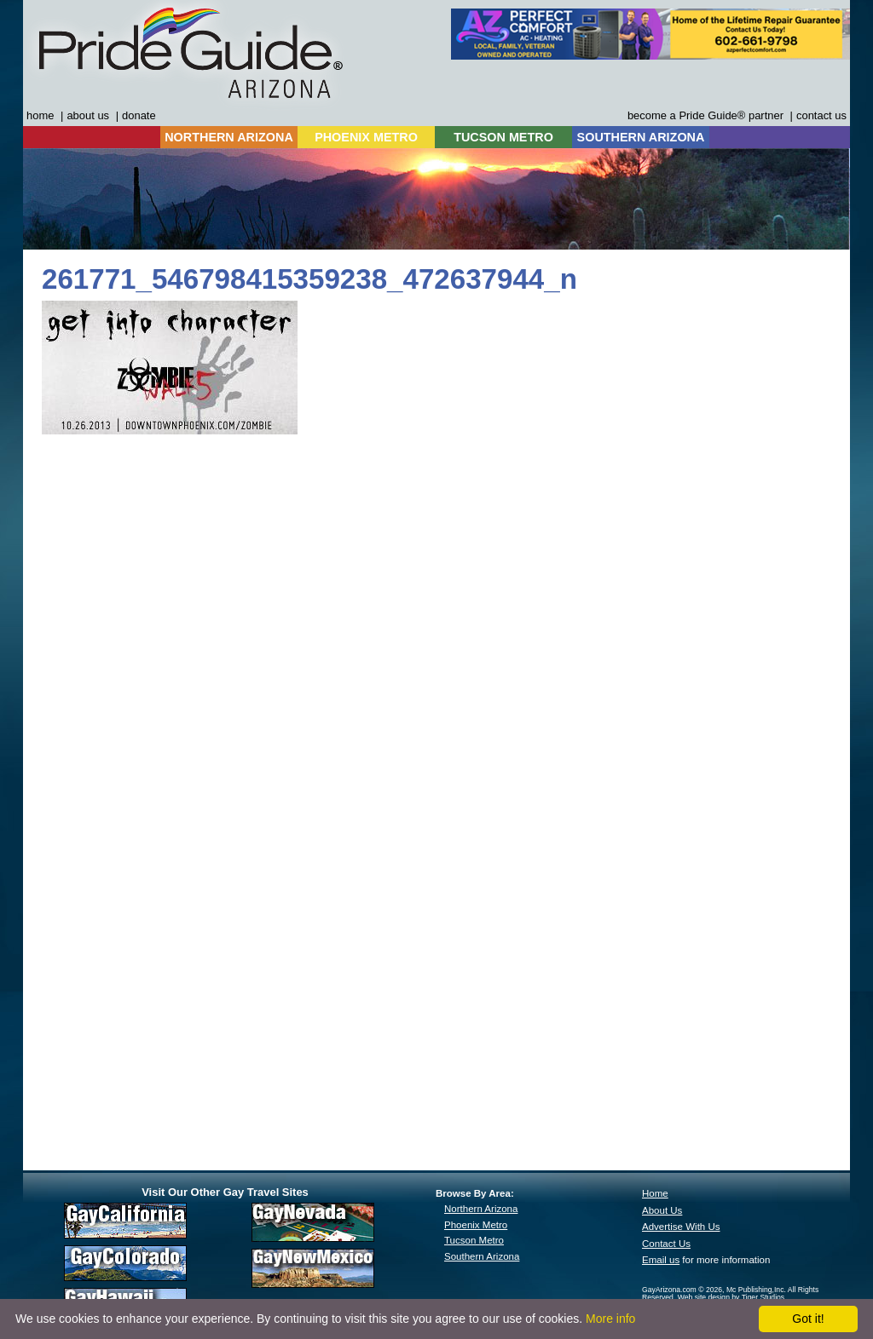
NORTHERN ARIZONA (229, 137)
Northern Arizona (480, 1209)
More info (610, 1318)
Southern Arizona (481, 1256)
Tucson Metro (474, 1240)
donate (139, 115)
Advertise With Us (681, 1226)
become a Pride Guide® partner (705, 115)
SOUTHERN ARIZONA (641, 137)
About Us (662, 1210)
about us (87, 115)
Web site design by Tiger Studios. (732, 1297)
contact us (821, 115)
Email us (660, 1260)
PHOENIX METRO (366, 137)
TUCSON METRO (503, 137)
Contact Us (666, 1243)
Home (655, 1193)
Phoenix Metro (475, 1225)
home (40, 115)
